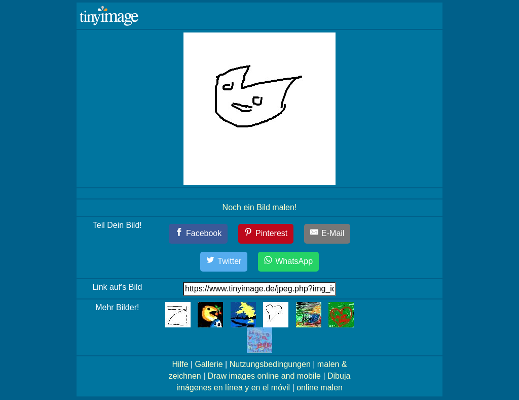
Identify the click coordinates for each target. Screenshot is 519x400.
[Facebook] (198, 234)
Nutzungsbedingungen (270, 364)
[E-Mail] (327, 234)
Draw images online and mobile (264, 376)
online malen (319, 387)
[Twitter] (224, 262)
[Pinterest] (266, 234)
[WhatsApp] (288, 262)
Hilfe (180, 364)
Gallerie (209, 364)
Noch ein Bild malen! (260, 207)
